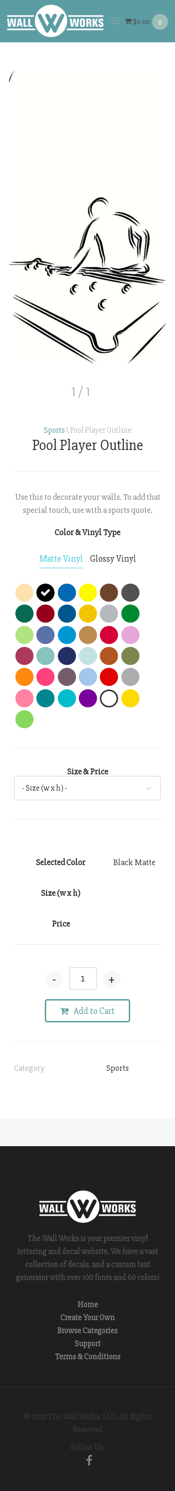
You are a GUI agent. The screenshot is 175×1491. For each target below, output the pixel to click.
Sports (54, 430)
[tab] (61, 559)
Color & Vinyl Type (87, 532)
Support (88, 1344)
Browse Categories (87, 1331)
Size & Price (87, 771)
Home (87, 1305)
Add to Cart (87, 1011)
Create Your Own (87, 1318)
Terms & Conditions (87, 1357)
